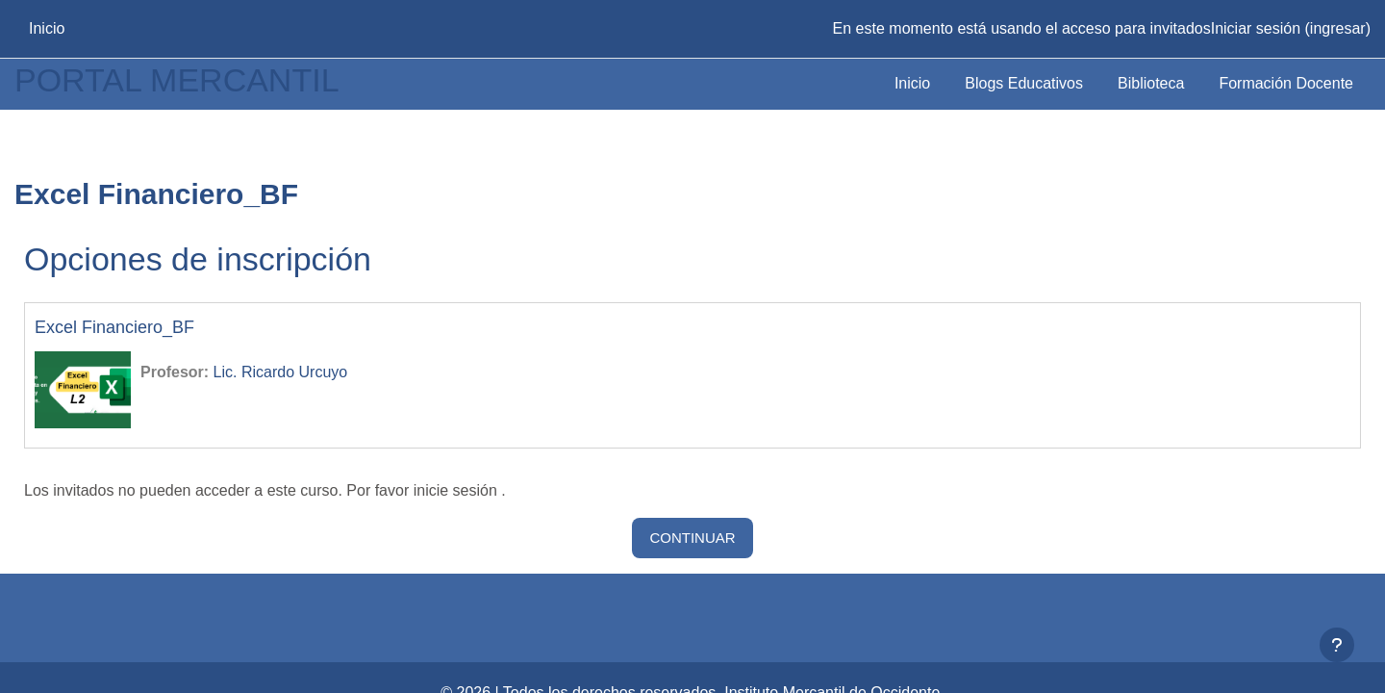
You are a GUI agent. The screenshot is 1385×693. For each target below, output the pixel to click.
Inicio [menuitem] (46, 28)
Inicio (912, 83)
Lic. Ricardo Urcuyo (281, 372)
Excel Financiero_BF (114, 327)
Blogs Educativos (1024, 83)
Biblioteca (1151, 83)
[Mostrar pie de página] (1337, 645)
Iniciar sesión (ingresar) (1291, 28)
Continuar (692, 537)
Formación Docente (1286, 83)
